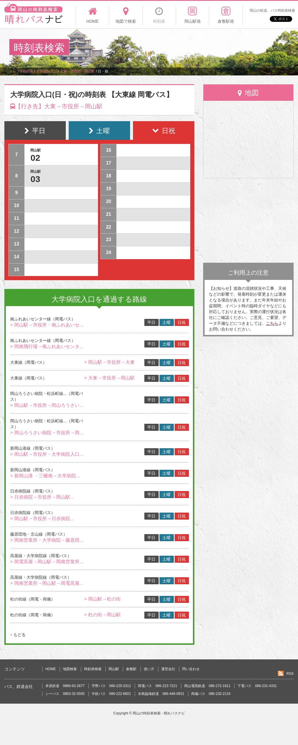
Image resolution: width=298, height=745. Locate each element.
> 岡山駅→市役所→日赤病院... (42, 518)
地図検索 (70, 669)
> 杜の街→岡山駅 (102, 614)
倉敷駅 (131, 669)
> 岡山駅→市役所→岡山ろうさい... (46, 405)
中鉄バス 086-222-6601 (111, 694)
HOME (50, 669)
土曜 (166, 322)
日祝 (182, 322)
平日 (151, 322)
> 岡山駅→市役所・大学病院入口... (46, 454)
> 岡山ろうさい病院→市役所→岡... (46, 432)
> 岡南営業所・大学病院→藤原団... (46, 540)
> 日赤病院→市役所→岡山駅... (42, 497)
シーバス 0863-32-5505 (65, 694)
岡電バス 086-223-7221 (157, 686)
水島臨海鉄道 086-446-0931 (161, 694)
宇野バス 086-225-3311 (111, 686)
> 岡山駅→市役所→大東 (109, 362)
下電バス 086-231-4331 (257, 686)
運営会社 (168, 669)
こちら (272, 323)
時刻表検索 (93, 669)
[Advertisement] (183, 48)
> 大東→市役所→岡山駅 (109, 377)
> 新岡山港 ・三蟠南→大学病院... (45, 475)
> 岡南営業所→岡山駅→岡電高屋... (46, 583)
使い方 (149, 669)
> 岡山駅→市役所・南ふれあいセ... (46, 324)
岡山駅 (114, 669)
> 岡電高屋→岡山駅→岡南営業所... (46, 561)
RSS (290, 674)
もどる (18, 634)
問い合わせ (191, 669)
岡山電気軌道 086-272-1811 (207, 686)
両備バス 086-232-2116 (210, 694)
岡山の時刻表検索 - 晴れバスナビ (159, 713)
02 (35, 158)
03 (35, 179)
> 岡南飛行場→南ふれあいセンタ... (46, 346)
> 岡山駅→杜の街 (102, 598)
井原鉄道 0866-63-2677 (65, 686)
